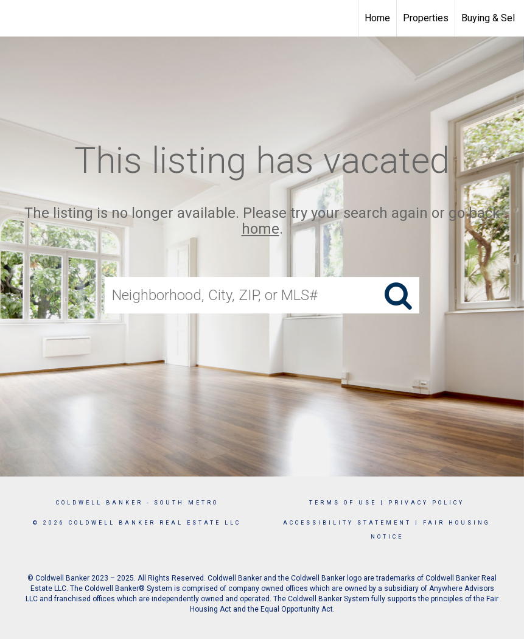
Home (377, 18)
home (260, 229)
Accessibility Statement (347, 523)
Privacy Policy (426, 503)
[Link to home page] (15, 18)
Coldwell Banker (99, 503)
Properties (426, 18)
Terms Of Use (343, 503)
